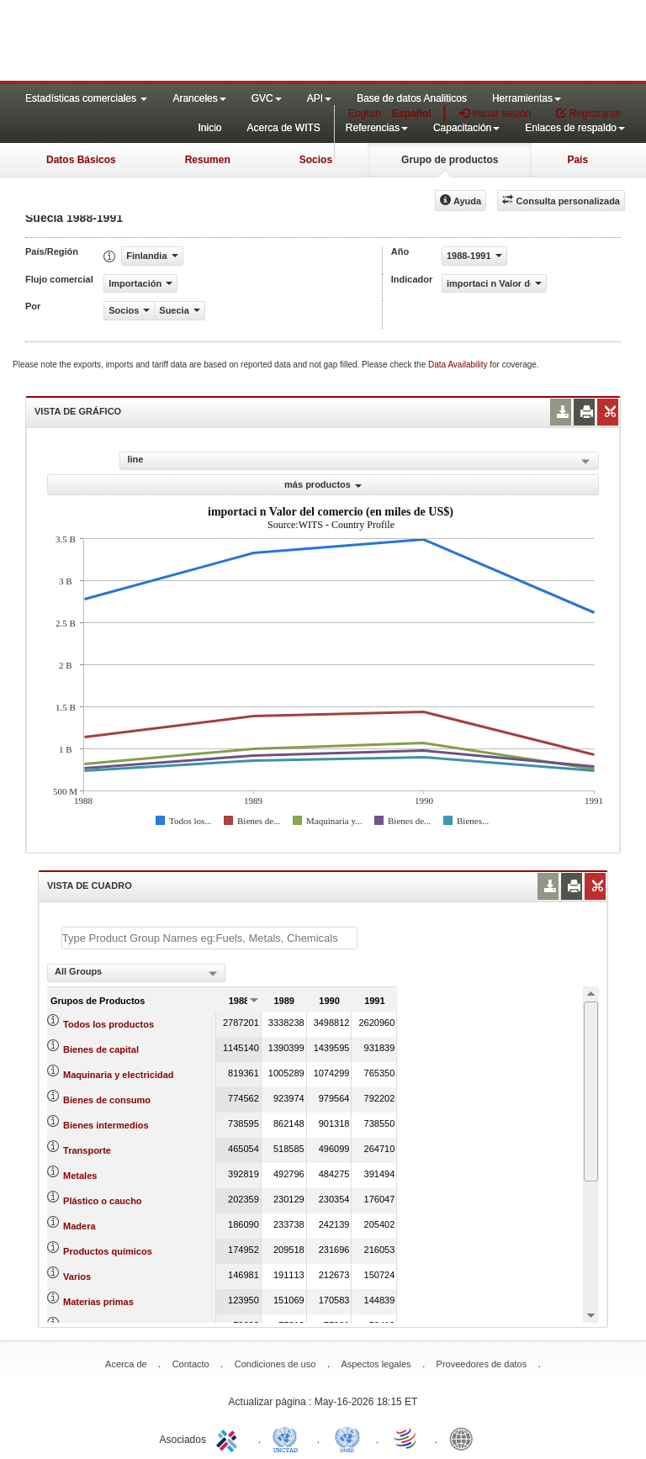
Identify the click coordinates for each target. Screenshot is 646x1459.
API (319, 98)
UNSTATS (347, 1438)
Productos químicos (107, 1251)
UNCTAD (288, 1438)
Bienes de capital (101, 1049)
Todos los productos (108, 1024)
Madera (79, 1226)
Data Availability (459, 364)
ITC (229, 1438)
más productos (323, 484)
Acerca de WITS (283, 128)
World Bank (465, 1438)
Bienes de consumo (107, 1100)
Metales (80, 1176)
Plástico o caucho (102, 1201)
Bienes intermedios (105, 1125)
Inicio (209, 128)
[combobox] (136, 973)
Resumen (207, 160)
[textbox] (209, 938)
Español (412, 113)
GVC (267, 98)
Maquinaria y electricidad (118, 1075)
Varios (77, 1276)
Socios (315, 160)
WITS (168, 42)
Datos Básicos (81, 160)
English (364, 113)
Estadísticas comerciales (86, 98)
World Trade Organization (406, 1438)
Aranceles (198, 98)
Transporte (87, 1150)
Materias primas (98, 1302)
